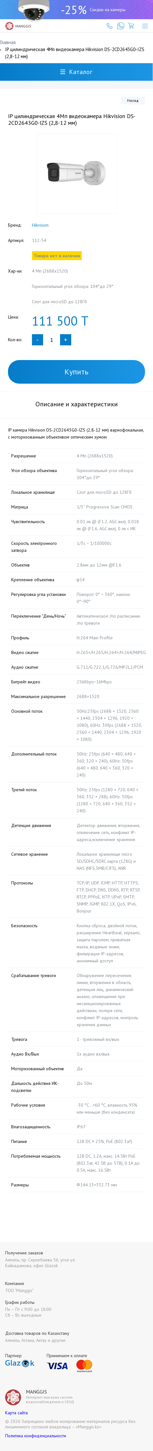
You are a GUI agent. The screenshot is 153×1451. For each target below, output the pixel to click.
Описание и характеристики (76, 404)
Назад (133, 100)
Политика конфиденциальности (35, 1436)
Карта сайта (16, 1413)
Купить (76, 372)
